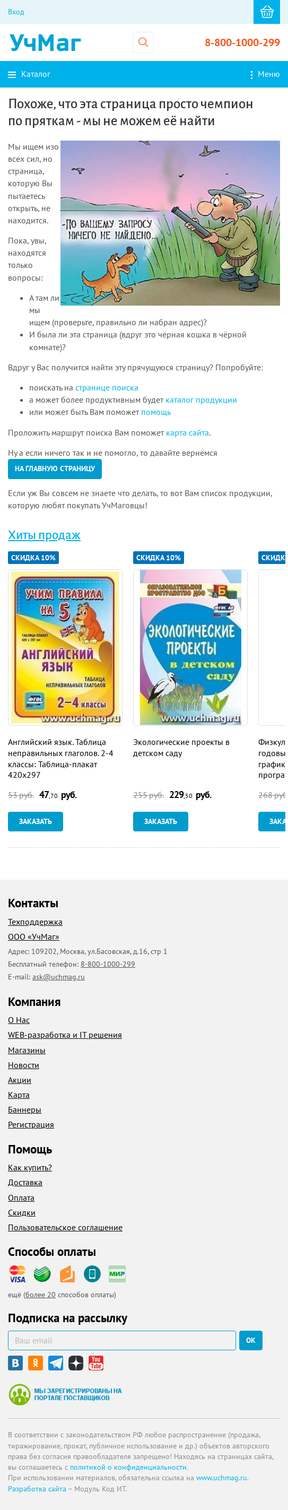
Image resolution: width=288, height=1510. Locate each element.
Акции (19, 1079)
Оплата (21, 1197)
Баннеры (24, 1109)
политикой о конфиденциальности (128, 1467)
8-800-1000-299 (242, 42)
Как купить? (30, 1167)
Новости (23, 1065)
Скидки (22, 1212)
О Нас (19, 1019)
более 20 (40, 1294)
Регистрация (31, 1124)
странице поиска (106, 387)
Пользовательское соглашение (65, 1227)
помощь (156, 411)
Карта (19, 1094)
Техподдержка (35, 921)
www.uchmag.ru (221, 1477)
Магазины (27, 1050)
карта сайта (187, 432)
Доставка (25, 1182)
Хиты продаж (44, 535)
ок (251, 1340)
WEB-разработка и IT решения (65, 1034)
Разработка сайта (37, 1489)
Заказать (35, 821)
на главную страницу (55, 468)
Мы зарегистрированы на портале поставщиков (65, 1394)
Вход (16, 11)
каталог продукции (201, 399)
